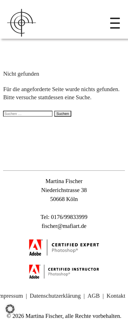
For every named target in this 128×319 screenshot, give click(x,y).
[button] (10, 309)
